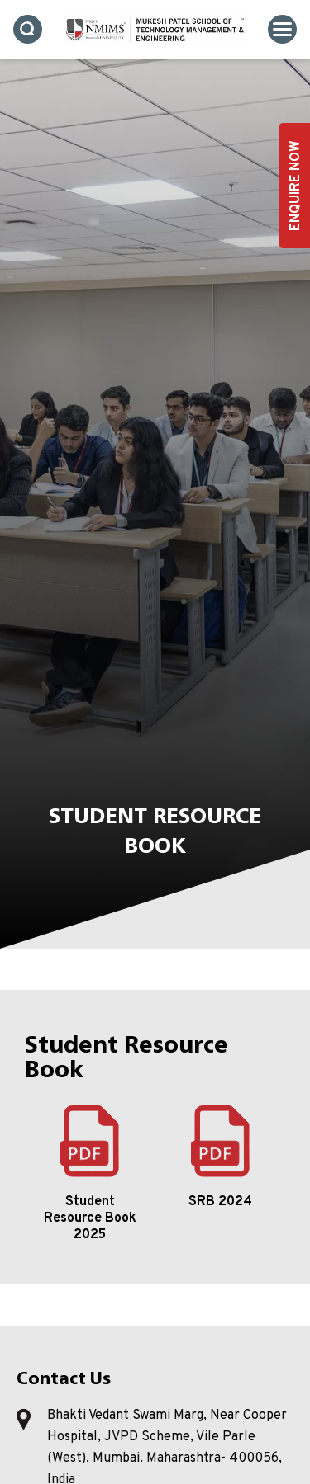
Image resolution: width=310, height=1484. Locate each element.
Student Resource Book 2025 (90, 1218)
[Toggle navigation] (282, 29)
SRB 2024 (220, 1202)
